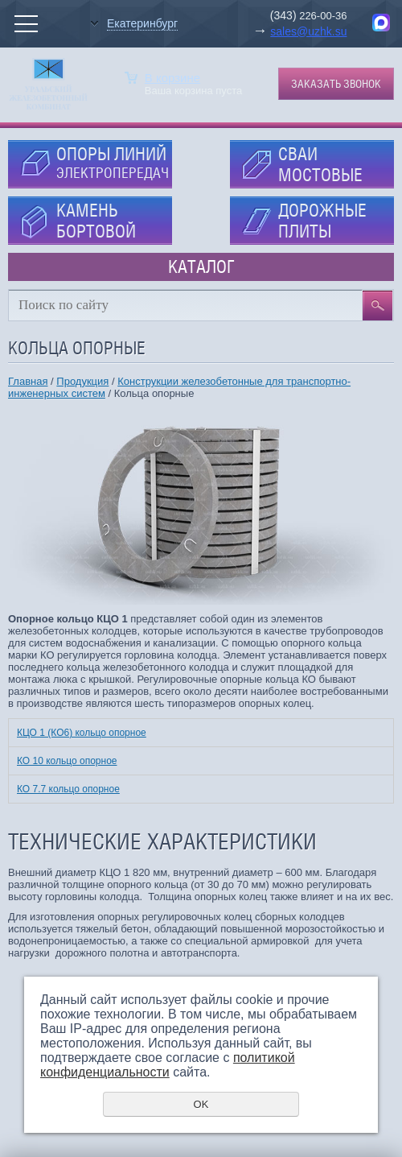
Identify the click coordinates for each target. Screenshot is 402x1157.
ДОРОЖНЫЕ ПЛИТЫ (322, 221)
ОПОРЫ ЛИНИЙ (112, 162)
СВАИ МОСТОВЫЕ (320, 164)
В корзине (172, 78)
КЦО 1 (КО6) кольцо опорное (81, 732)
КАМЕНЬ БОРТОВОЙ (96, 221)
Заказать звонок (336, 83)
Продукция (82, 381)
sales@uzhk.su (308, 31)
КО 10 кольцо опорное (67, 761)
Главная (27, 381)
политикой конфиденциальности (167, 1065)
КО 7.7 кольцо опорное (68, 789)
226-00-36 (322, 16)
